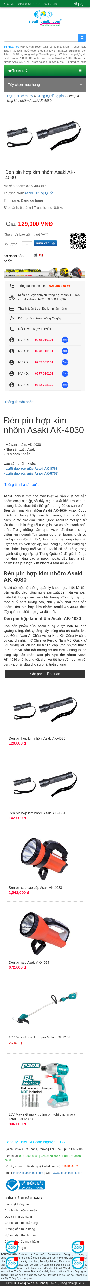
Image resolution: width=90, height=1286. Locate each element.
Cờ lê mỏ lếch (55, 1254)
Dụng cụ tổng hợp (20, 1258)
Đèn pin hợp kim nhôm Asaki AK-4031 (37, 813)
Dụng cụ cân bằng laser (29, 1268)
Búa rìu (38, 1254)
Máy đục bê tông (49, 1261)
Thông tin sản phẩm (19, 402)
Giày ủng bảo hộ (56, 1275)
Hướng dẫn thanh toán (20, 1235)
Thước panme (22, 1271)
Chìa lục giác (26, 1254)
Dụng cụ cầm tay (20, 96)
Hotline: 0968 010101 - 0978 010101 (37, 3)
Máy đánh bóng (31, 1261)
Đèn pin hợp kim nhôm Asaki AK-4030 (37, 738)
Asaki (29, 193)
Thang (4, 1275)
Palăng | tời (81, 1275)
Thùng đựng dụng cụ (20, 1278)
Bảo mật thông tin (17, 1204)
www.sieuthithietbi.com (67, 1173)
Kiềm (38, 1258)
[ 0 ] (80, 4)
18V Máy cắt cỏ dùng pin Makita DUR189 (39, 1037)
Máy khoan (65, 1261)
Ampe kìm (22, 1264)
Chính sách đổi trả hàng (21, 1223)
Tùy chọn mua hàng (24, 84)
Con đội (70, 1275)
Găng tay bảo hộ (36, 1275)
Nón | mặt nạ (58, 1271)
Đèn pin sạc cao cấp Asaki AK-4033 (35, 888)
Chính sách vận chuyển (21, 1210)
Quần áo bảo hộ (17, 1275)
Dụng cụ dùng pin (50, 96)
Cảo (44, 1254)
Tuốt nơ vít (57, 1258)
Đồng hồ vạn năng (67, 1264)
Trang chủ (18, 70)
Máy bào (68, 1258)
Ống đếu (46, 1258)
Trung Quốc (44, 193)
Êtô (33, 1258)
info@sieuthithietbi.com (28, 1173)
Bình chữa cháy (40, 1271)
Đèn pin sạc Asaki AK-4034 (29, 962)
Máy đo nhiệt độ (53, 1268)
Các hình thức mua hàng (22, 1241)
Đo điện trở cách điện (42, 1264)
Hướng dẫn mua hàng (20, 1229)
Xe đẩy (5, 1278)
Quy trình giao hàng (18, 1216)
